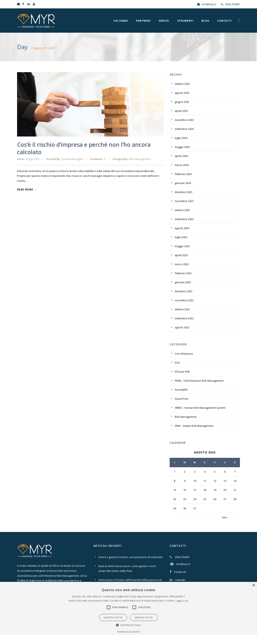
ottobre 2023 (182, 210)
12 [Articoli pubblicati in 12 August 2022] (214, 481)
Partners (143, 20)
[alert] (128, 608)
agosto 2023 (182, 228)
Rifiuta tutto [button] (144, 617)
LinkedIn (180, 580)
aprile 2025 (181, 111)
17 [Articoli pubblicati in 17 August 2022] (194, 490)
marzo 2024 (182, 165)
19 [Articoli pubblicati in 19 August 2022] (214, 490)
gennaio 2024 (183, 183)
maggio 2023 (182, 246)
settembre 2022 (184, 318)
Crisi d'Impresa (184, 353)
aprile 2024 (181, 156)
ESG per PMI (182, 371)
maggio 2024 (182, 147)
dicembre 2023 (183, 192)
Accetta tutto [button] (113, 617)
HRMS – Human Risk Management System (200, 408)
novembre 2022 (184, 300)
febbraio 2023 (183, 273)
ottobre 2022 (182, 309)
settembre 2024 (184, 129)
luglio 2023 (181, 237)
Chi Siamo (120, 20)
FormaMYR (181, 389)
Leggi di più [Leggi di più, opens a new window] (182, 600)
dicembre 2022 (183, 291)
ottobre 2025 (182, 84)
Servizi (164, 20)
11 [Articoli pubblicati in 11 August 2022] (204, 481)
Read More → (27, 189)
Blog (205, 20)
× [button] (253, 585)
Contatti (224, 20)
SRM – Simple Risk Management (194, 426)
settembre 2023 (184, 219)
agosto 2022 (182, 327)
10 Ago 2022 (32, 159)
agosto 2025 (182, 93)
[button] (109, 607)
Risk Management (140, 159)
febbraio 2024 (183, 174)
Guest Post (181, 398)
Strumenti (185, 20)
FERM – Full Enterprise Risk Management (199, 380)
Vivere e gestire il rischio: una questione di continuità (130, 557)
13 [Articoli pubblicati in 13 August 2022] (224, 481)
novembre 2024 (184, 120)
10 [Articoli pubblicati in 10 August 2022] (194, 481)
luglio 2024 (181, 138)
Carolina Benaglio (72, 159)
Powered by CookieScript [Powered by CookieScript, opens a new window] (128, 632)
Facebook (180, 572)
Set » (225, 517)
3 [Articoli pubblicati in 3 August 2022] (194, 471)
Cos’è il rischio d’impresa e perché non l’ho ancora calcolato (84, 148)
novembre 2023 (184, 201)
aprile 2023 (181, 255)
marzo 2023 (182, 264)
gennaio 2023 (183, 282)
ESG (177, 362)
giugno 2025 (182, 102)
